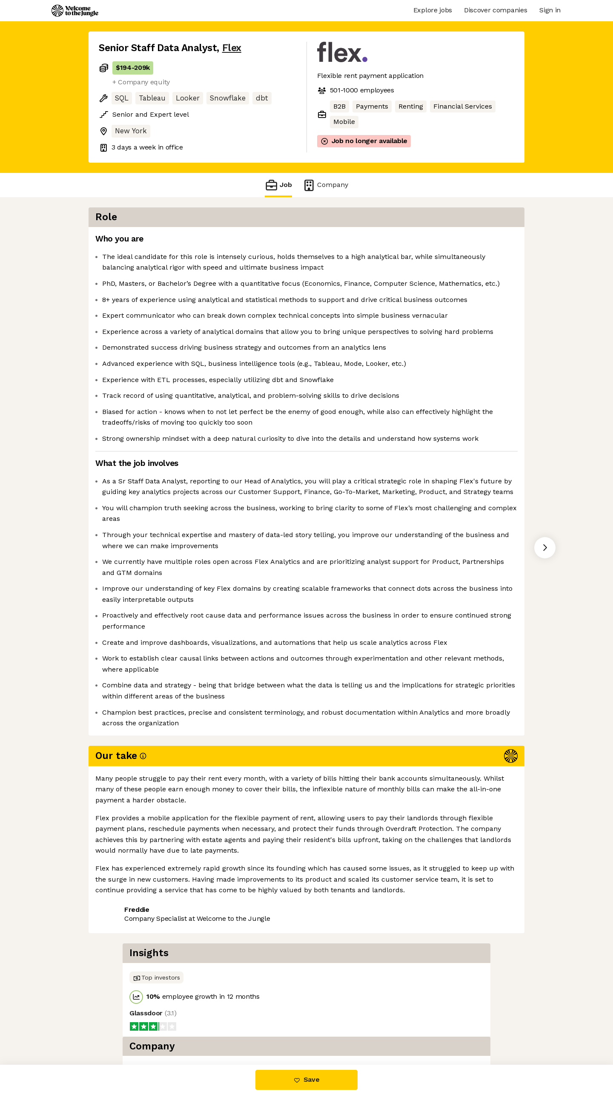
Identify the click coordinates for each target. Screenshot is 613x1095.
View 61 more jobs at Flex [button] (201, 1029)
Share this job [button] (122, 1029)
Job (278, 185)
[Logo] (75, 11)
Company (325, 185)
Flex (231, 48)
